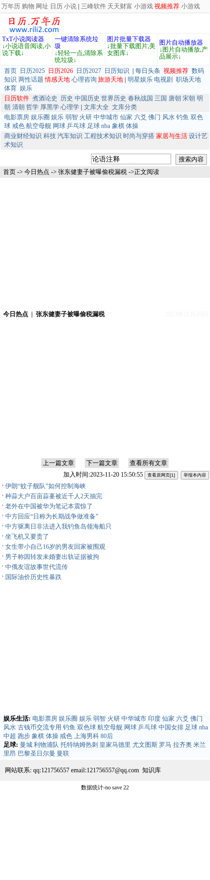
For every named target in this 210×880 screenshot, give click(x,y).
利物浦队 (46, 744)
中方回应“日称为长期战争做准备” (51, 516)
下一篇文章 (102, 463)
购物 (28, 6)
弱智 (71, 117)
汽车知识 (69, 135)
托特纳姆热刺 (79, 744)
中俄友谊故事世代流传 (36, 566)
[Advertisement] (105, 243)
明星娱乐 (140, 79)
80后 (106, 736)
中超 (9, 736)
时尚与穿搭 (138, 135)
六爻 (140, 117)
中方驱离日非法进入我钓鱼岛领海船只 (58, 526)
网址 (42, 6)
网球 (59, 125)
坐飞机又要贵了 (27, 536)
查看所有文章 (148, 463)
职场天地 (188, 79)
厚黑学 (49, 107)
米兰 (199, 744)
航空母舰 (38, 125)
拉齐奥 (182, 744)
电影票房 (16, 117)
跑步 (24, 736)
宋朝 (189, 98)
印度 (154, 718)
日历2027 (88, 70)
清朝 (18, 107)
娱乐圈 (40, 117)
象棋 (118, 125)
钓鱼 (182, 117)
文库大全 (96, 107)
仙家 (126, 117)
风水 (168, 117)
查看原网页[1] (161, 475)
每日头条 (147, 70)
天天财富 (119, 6)
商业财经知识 (23, 135)
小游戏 (143, 6)
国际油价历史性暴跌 (33, 577)
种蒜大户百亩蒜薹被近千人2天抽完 (53, 496)
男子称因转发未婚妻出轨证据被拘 (52, 556)
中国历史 (87, 98)
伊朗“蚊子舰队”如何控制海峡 (45, 486)
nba (105, 125)
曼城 (26, 744)
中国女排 (171, 727)
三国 (160, 98)
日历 (56, 6)
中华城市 (106, 117)
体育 (10, 88)
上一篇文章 (58, 463)
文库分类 (124, 107)
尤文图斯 (145, 744)
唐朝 (175, 98)
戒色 (18, 125)
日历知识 (116, 70)
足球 (93, 125)
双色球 (86, 727)
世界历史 (113, 98)
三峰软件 (93, 6)
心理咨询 (84, 79)
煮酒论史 (44, 98)
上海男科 (86, 736)
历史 (66, 98)
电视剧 (163, 79)
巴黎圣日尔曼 (36, 753)
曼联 (63, 753)
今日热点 (36, 171)
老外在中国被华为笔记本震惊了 (49, 506)
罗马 (165, 744)
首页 (10, 70)
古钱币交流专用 (40, 727)
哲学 (32, 107)
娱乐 (26, 88)
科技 (49, 135)
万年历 (10, 6)
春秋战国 (140, 98)
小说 (70, 6)
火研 (85, 117)
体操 (132, 125)
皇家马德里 (115, 744)
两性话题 (30, 79)
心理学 (69, 107)
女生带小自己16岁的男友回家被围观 (55, 546)
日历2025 (32, 70)
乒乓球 (76, 125)
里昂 (9, 753)
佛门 (154, 117)
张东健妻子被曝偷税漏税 (92, 171)
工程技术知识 (103, 135)
